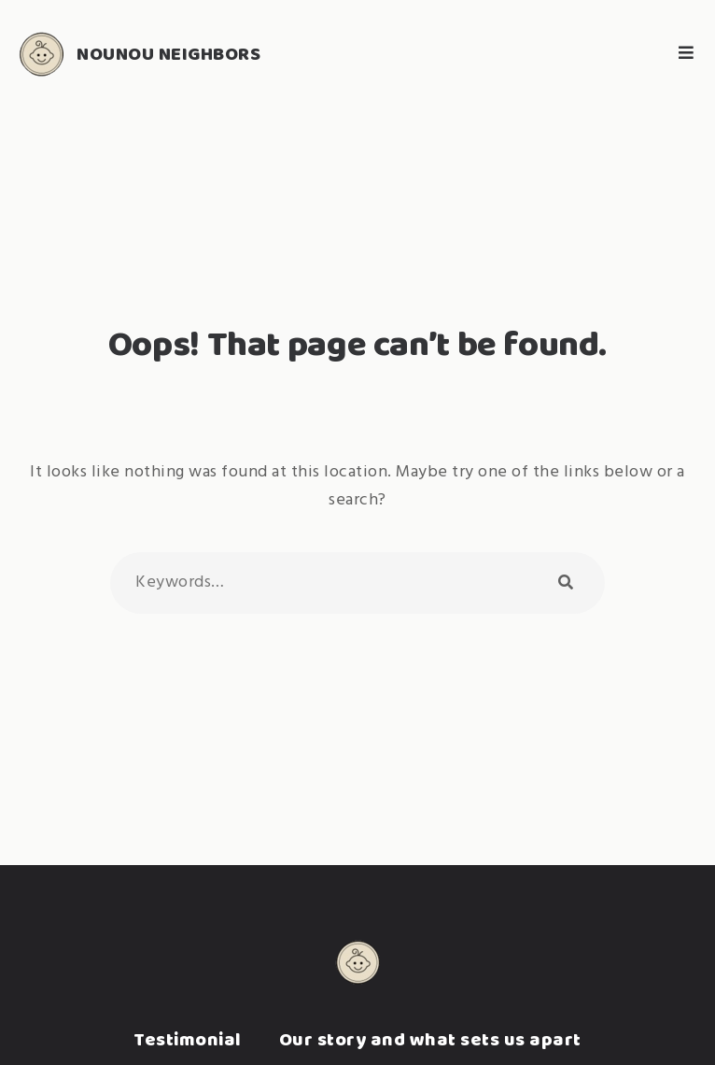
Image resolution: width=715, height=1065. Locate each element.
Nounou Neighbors (168, 53)
